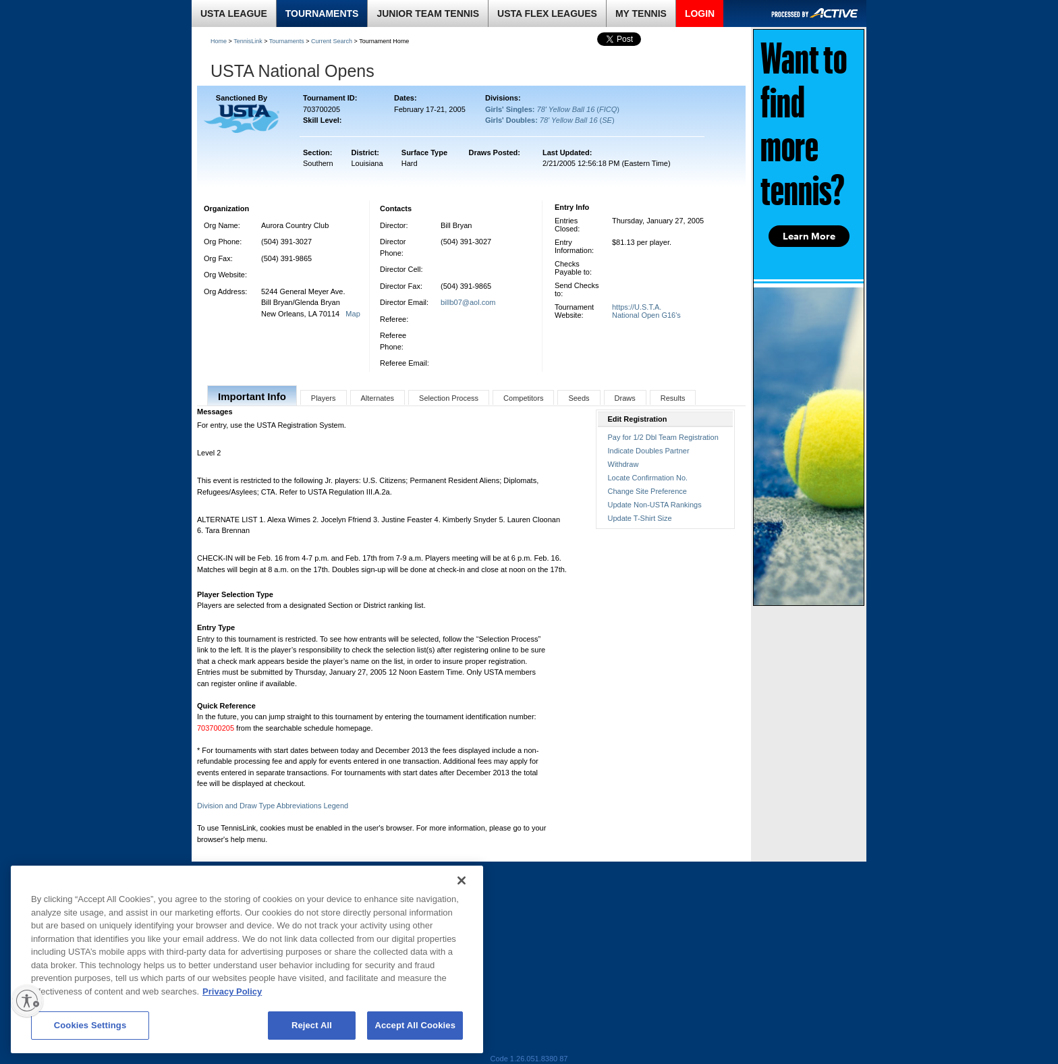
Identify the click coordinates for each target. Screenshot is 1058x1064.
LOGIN (700, 13)
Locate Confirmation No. (648, 478)
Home (219, 41)
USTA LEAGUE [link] (233, 13)
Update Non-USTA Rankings (655, 505)
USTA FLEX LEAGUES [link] (547, 13)
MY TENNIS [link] (641, 13)
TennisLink (247, 41)
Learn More (809, 236)
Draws (625, 398)
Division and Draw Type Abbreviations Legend (272, 806)
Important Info (252, 396)
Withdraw (623, 464)
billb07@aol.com (468, 302)
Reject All (311, 1025)
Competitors (523, 398)
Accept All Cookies (414, 1025)
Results (673, 398)
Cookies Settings (90, 1025)
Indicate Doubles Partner (649, 451)
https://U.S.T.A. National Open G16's (646, 311)
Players (323, 398)
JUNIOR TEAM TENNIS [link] (428, 13)
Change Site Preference (647, 491)
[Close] (461, 880)
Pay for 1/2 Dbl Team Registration (663, 437)
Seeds (578, 398)
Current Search (331, 41)
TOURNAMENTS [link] (322, 13)
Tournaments (286, 41)
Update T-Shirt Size (640, 518)
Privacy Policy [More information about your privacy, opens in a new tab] (232, 991)
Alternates (378, 398)
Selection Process (448, 398)
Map (352, 314)
